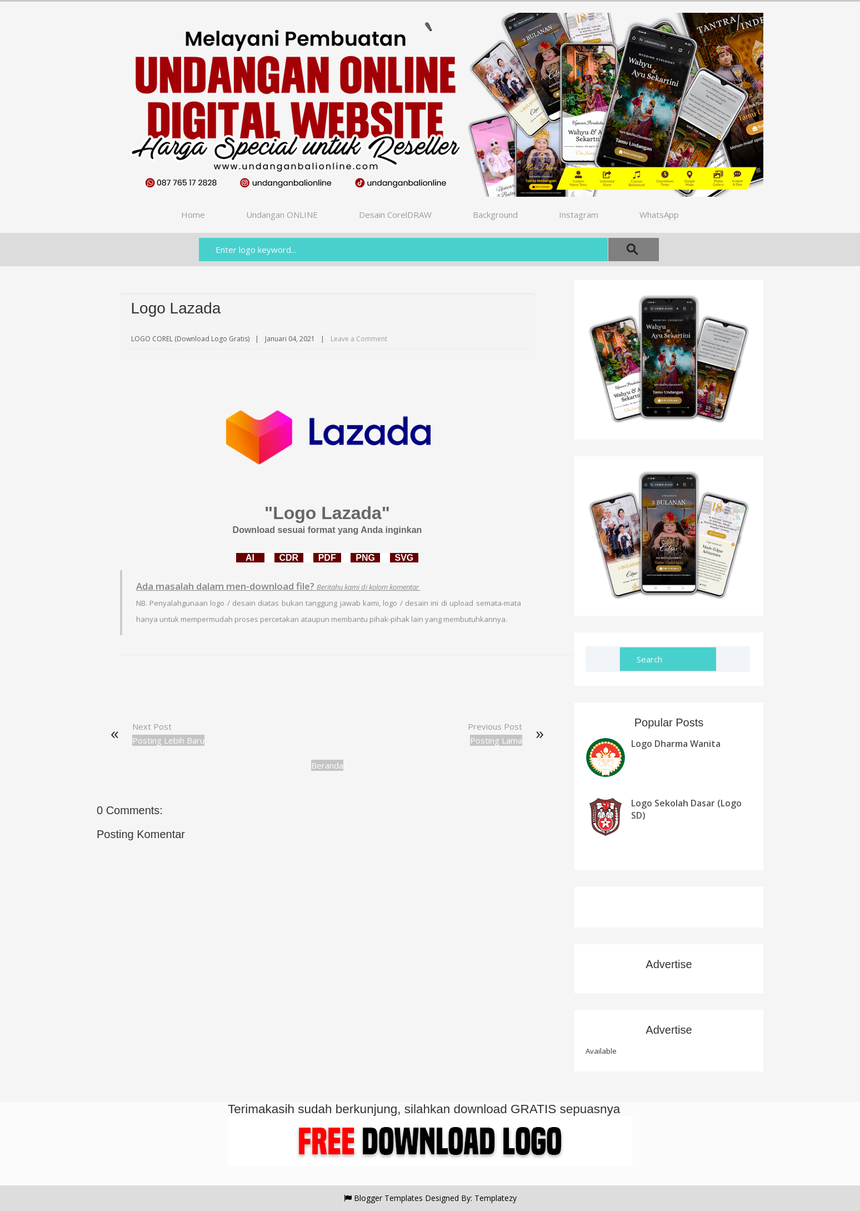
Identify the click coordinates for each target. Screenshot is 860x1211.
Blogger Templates (388, 1198)
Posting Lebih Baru (168, 740)
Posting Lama (496, 740)
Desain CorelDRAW (395, 214)
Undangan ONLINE (282, 214)
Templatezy (495, 1198)
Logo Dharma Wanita (676, 743)
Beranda (327, 765)
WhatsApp (659, 214)
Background (495, 214)
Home (193, 214)
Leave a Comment (359, 338)
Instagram (578, 214)
